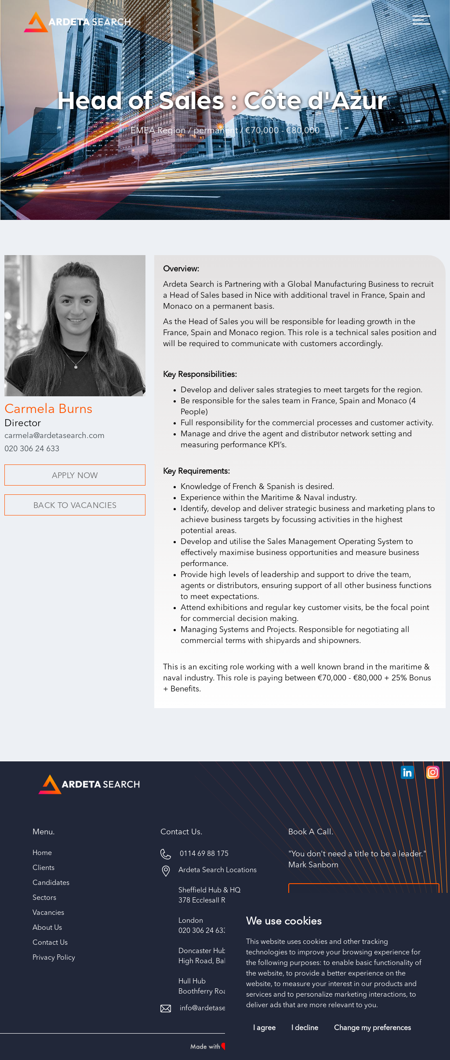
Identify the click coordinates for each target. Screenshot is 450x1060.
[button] (419, 17)
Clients (43, 870)
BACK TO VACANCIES (74, 506)
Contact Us (50, 944)
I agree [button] (264, 1028)
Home (42, 855)
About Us (47, 929)
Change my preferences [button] (372, 1028)
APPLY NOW (75, 476)
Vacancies (48, 914)
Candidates (51, 884)
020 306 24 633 (31, 449)
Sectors (44, 899)
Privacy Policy (54, 959)
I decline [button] (304, 1028)
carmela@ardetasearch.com (54, 436)
